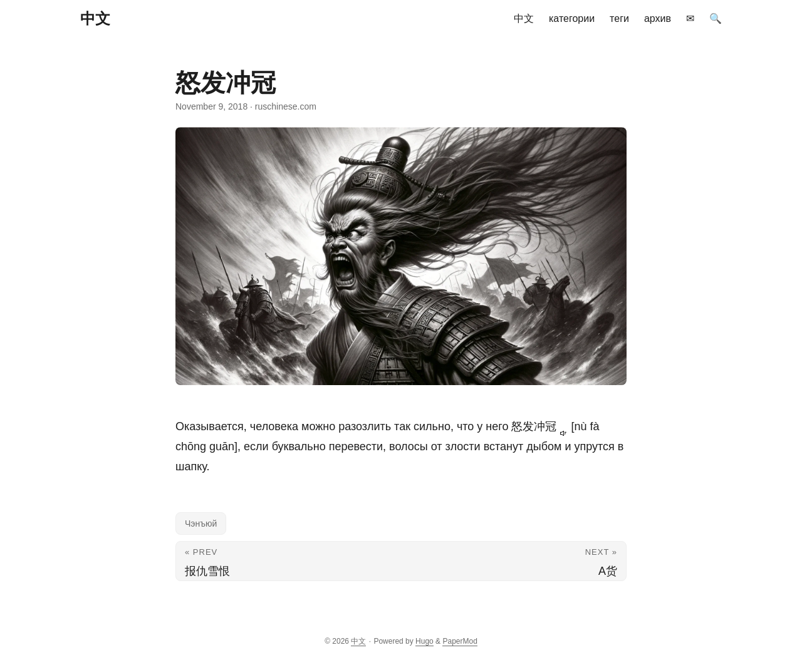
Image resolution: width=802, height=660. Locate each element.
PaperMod (459, 641)
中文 (95, 18)
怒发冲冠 (541, 426)
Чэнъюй (201, 523)
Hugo (424, 641)
